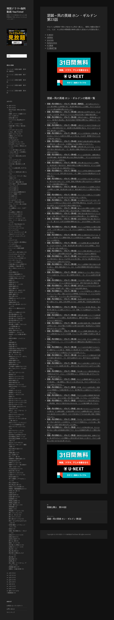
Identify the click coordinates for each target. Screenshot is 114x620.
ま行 (10, 582)
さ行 (10, 573)
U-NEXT (50, 35)
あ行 (10, 105)
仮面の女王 (12, 282)
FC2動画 (50, 45)
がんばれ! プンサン (14, 142)
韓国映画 (10, 593)
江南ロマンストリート (15, 475)
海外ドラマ (12, 591)
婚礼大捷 (11, 344)
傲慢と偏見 (12, 294)
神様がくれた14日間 (15, 487)
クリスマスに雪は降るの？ (17, 120)
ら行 (10, 586)
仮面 (10, 280)
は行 (10, 580)
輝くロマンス (13, 517)
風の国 (11, 557)
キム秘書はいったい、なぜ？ (17, 208)
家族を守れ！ (13, 362)
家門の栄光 (12, 364)
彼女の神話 (12, 380)
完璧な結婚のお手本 (15, 350)
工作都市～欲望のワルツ (16, 366)
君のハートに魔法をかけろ (17, 308)
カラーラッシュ (13, 180)
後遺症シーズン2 (14, 392)
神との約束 (12, 483)
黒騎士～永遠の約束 (15, 569)
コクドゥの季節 (13, 246)
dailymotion (52, 43)
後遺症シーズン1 (14, 390)
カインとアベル (13, 160)
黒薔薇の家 (12, 567)
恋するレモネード (14, 404)
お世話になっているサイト (15, 606)
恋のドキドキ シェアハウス (17, 427)
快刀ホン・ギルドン (15, 394)
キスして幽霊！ (13, 194)
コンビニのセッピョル (15, 254)
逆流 (10, 529)
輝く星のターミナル (15, 519)
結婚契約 (11, 499)
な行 (10, 577)
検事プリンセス (13, 463)
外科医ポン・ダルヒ (15, 332)
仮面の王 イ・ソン (14, 284)
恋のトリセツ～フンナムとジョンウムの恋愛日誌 (17, 424)
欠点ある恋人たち (14, 469)
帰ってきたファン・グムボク (17, 368)
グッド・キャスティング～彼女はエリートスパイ (17, 233)
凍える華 (11, 296)
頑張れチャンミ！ (14, 547)
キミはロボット (13, 200)
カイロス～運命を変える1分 (17, 156)
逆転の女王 (12, 537)
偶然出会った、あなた (15, 290)
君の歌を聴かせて (14, 320)
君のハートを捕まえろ (15, 312)
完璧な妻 (11, 346)
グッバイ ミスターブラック (17, 236)
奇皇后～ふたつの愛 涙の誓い (18, 334)
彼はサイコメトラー (15, 376)
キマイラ (11, 198)
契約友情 (11, 342)
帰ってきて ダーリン (15, 372)
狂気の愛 (11, 118)
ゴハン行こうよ (13, 260)
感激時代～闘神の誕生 (15, 459)
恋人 (10, 451)
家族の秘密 (12, 360)
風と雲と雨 (12, 551)
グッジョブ (12, 230)
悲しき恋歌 (12, 455)
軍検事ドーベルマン (15, 511)
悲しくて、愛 (13, 457)
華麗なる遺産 (13, 503)
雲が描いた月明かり (15, 545)
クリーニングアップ (15, 228)
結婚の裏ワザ (13, 497)
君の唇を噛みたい (14, 314)
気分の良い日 (13, 471)
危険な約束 (12, 302)
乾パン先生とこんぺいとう (17, 268)
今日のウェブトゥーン (15, 276)
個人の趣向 (12, 288)
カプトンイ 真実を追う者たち (18, 172)
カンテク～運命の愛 (15, 182)
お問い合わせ (11, 609)
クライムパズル (13, 226)
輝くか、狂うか (13, 515)
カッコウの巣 (13, 162)
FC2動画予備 (51, 48)
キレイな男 (12, 116)
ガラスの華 (12, 190)
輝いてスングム (13, 513)
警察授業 (11, 507)
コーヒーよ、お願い (15, 256)
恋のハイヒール (13, 134)
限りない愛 (12, 541)
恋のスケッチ (13, 416)
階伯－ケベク (13, 543)
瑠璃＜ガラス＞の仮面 (15, 114)
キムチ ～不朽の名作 (15, 202)
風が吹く (11, 549)
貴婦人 (11, 509)
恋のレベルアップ (14, 433)
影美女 (11, 374)
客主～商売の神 (13, 352)
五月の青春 (12, 272)
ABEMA (50, 37)
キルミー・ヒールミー (15, 218)
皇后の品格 (12, 477)
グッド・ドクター (14, 124)
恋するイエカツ (13, 398)
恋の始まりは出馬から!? (16, 435)
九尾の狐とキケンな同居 (16, 264)
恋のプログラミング (15, 431)
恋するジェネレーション (16, 400)
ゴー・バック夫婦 (14, 262)
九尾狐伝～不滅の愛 (15, 266)
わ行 (10, 588)
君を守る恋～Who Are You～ (18, 110)
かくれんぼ (12, 140)
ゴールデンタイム (14, 130)
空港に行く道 (13, 491)
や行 (10, 584)
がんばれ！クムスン (15, 144)
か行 (10, 108)
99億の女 (12, 138)
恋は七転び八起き (14, 449)
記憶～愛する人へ (14, 505)
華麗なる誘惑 (13, 501)
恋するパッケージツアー (16, 402)
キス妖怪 (11, 196)
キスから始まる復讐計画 (16, 192)
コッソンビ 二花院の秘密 (16, 248)
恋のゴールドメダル (15, 414)
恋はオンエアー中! (14, 443)
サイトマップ (11, 612)
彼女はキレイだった (15, 384)
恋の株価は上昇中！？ (15, 437)
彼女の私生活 (13, 382)
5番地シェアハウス (14, 136)
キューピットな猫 (14, 216)
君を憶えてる (13, 328)
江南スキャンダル (14, 473)
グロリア (11, 240)
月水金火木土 (13, 461)
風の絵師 (11, 559)
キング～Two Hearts (15, 224)
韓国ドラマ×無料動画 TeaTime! (16, 10)
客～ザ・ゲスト (13, 354)
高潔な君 (11, 561)
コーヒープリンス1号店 (16, 258)
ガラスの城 (12, 188)
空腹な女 (11, 493)
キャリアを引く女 (14, 214)
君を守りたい (13, 322)
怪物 (10, 396)
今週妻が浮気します (15, 278)
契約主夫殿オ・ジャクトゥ (17, 338)
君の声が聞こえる (14, 316)
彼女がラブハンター (15, 378)
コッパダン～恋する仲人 (16, 252)
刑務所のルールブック (15, 298)
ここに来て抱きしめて (15, 150)
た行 (10, 575)
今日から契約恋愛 (14, 274)
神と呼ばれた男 (13, 485)
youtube (50, 40)
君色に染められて (14, 330)
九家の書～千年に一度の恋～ (17, 126)
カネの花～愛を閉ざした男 (17, 164)
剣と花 (11, 300)
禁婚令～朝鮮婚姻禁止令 (16, 489)
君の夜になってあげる (15, 318)
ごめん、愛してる (14, 132)
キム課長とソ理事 (14, 212)
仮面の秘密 (12, 286)
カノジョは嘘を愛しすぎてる (17, 168)
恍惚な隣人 (12, 453)
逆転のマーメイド (14, 535)
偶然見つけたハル (14, 292)
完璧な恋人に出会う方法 (16, 348)
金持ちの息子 (13, 539)
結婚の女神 (12, 495)
